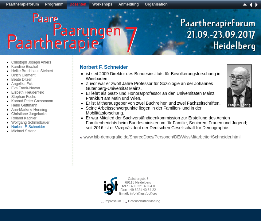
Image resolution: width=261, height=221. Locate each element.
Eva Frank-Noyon (25, 88)
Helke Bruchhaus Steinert (32, 71)
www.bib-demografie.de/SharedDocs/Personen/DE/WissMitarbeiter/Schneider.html (162, 136)
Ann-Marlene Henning (29, 109)
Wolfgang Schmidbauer (30, 122)
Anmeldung (129, 4)
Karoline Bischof (24, 66)
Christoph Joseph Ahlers (31, 62)
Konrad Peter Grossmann (32, 101)
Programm (54, 4)
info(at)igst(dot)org (143, 193)
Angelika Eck (22, 84)
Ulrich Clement (23, 75)
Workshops (102, 4)
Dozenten (78, 4)
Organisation (156, 4)
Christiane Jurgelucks (29, 114)
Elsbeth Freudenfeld (27, 92)
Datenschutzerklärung (144, 201)
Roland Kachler (24, 118)
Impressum (113, 201)
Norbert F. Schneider (28, 127)
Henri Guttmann (24, 105)
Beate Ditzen (22, 79)
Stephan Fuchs (23, 97)
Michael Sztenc (23, 131)
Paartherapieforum (22, 4)
